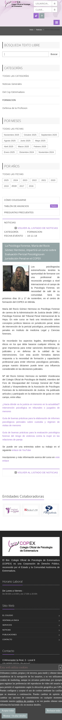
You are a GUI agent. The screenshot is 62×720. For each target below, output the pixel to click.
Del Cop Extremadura (13, 91)
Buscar (54, 54)
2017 (22, 186)
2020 (53, 180)
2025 (6, 180)
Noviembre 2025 (11, 135)
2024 (15, 180)
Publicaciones (9, 635)
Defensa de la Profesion (14, 108)
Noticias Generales (12, 83)
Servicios (7, 625)
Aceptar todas (8, 710)
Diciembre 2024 (26, 152)
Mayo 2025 (40, 140)
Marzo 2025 (23, 146)
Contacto (7, 639)
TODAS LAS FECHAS (13, 128)
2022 (34, 180)
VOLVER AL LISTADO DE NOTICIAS (37, 228)
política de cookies (25, 701)
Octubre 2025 (30, 135)
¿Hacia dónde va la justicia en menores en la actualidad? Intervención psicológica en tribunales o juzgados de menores (31, 408)
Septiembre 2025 (49, 135)
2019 (6, 186)
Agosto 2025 (10, 140)
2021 (43, 180)
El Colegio (7, 615)
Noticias (39, 30)
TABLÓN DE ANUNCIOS (16, 206)
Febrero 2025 (40, 146)
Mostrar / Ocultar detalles (14, 716)
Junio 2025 (25, 140)
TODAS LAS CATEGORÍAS (15, 75)
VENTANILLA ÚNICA (10, 620)
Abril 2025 (8, 146)
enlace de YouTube (21, 450)
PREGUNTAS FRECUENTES (19, 212)
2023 (25, 180)
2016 (31, 186)
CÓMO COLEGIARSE (15, 200)
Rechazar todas (53, 710)
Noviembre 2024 (46, 152)
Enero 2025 (9, 152)
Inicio (31, 30)
